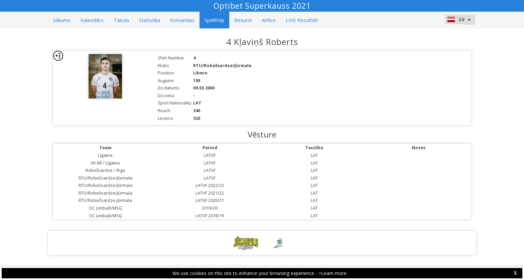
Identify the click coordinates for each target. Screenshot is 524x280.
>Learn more (332, 273)
